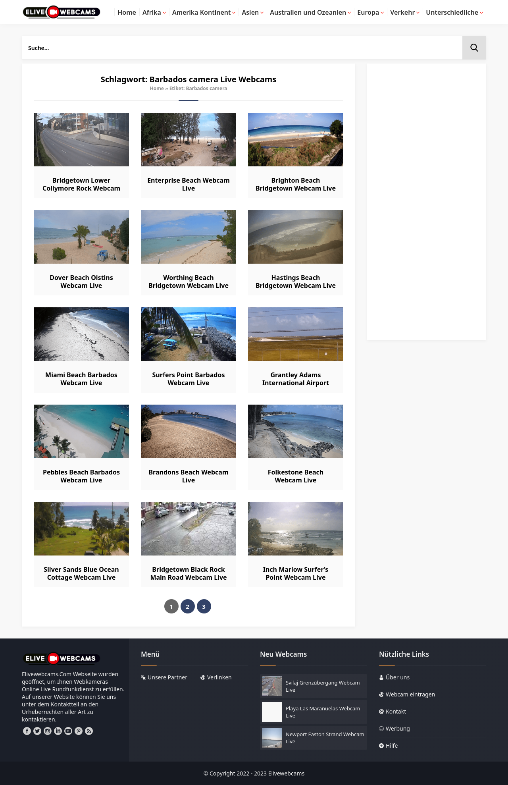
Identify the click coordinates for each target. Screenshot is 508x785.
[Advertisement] (426, 206)
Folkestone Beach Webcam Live (296, 476)
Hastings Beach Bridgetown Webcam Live (296, 281)
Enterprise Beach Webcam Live (188, 184)
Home (157, 88)
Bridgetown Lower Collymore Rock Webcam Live (81, 188)
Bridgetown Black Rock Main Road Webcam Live (188, 573)
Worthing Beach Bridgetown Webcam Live (188, 281)
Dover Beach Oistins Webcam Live (81, 281)
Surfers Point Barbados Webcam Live (188, 379)
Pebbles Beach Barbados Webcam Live (81, 476)
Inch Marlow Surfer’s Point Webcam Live (296, 573)
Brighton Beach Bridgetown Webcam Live (296, 184)
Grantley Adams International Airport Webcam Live (295, 383)
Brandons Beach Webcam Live (188, 476)
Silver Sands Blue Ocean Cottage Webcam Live (81, 573)
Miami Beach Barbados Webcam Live (81, 379)
